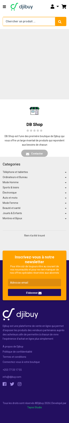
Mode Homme (11, 182)
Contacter (34, 153)
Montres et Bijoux (12, 218)
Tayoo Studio (34, 407)
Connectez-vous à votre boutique (21, 362)
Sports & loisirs (11, 187)
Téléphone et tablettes (15, 172)
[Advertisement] (33, 64)
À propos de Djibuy (13, 346)
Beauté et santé (12, 208)
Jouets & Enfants (12, 213)
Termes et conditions (14, 356)
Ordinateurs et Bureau (15, 177)
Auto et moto (10, 197)
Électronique (10, 192)
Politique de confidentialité (17, 351)
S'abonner (34, 293)
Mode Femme (10, 202)
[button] (4, 7)
